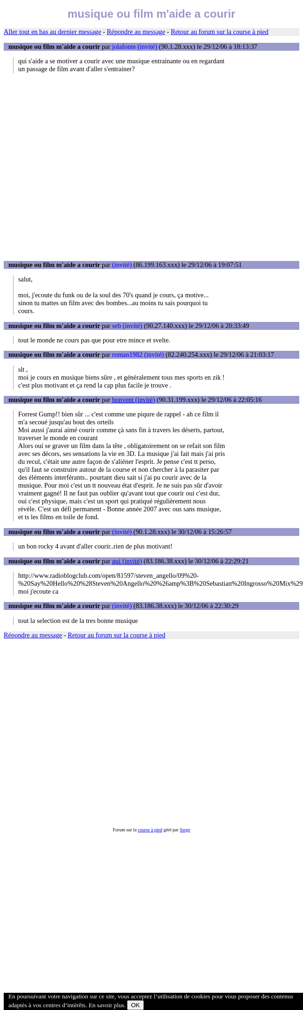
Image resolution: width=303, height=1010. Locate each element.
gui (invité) (127, 561)
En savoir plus (106, 1005)
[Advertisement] (87, 167)
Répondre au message (136, 31)
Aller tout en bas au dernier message (52, 31)
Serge (185, 829)
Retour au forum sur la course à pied (220, 31)
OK (135, 1005)
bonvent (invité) (133, 399)
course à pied (150, 829)
